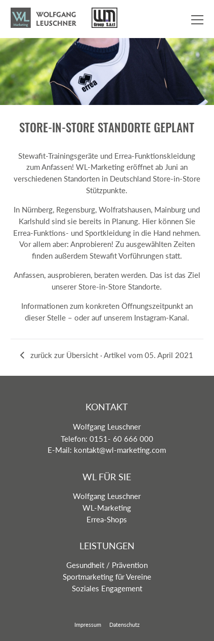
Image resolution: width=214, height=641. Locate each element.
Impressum (87, 624)
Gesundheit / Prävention (107, 564)
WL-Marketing (106, 507)
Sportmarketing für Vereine (107, 576)
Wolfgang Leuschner (107, 496)
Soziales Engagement (107, 588)
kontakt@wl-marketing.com (120, 449)
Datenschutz (124, 624)
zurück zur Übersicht (59, 355)
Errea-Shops (107, 519)
